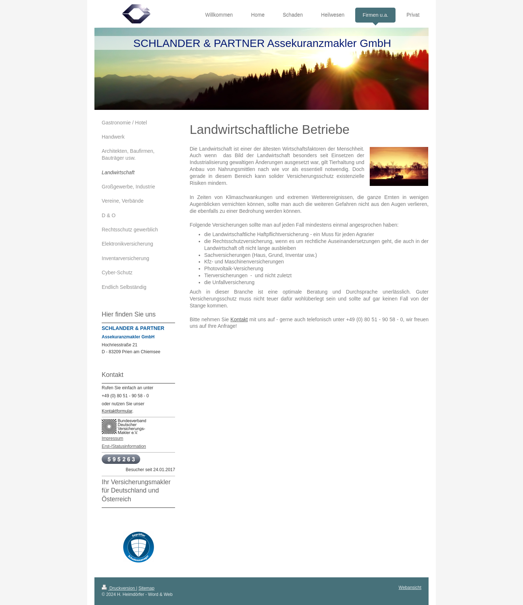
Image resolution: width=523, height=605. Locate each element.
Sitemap (146, 588)
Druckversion (119, 588)
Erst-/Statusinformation (124, 446)
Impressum (112, 438)
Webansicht (410, 587)
